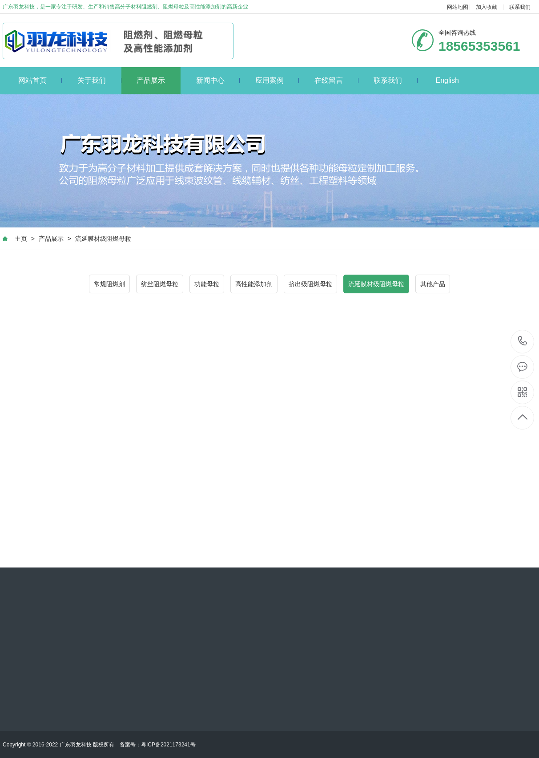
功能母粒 (206, 284)
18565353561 (523, 341)
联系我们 (520, 7)
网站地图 (457, 7)
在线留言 (336, 80)
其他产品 (432, 284)
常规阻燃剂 (109, 284)
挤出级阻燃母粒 (310, 284)
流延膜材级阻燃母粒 (103, 238)
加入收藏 (486, 7)
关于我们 (99, 80)
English (447, 80)
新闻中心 (218, 80)
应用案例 (277, 80)
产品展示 (151, 80)
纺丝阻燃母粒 (159, 284)
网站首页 (40, 80)
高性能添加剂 (254, 284)
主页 (21, 238)
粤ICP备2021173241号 (168, 745)
